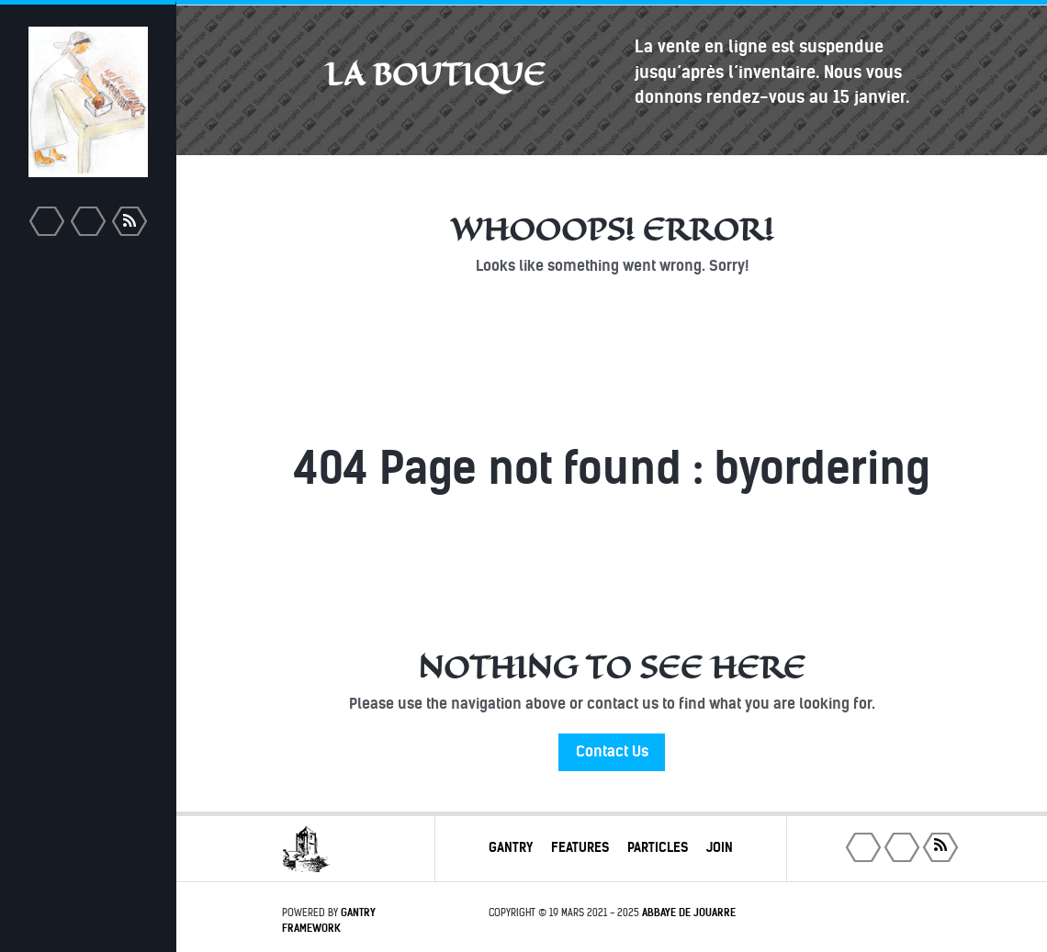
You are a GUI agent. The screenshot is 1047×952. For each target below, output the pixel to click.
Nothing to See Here (611, 667)
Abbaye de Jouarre (689, 912)
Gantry (511, 847)
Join (719, 847)
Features (580, 847)
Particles (657, 847)
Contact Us (612, 751)
